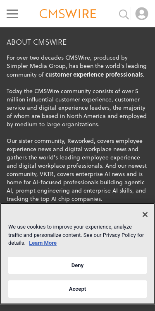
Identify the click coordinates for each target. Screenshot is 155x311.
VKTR (47, 174)
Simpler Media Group (36, 66)
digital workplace (42, 166)
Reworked (80, 141)
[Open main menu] (12, 14)
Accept (77, 289)
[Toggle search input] (124, 13)
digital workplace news (95, 149)
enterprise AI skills (107, 190)
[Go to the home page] (68, 15)
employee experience (111, 157)
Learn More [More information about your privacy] (43, 243)
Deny (78, 265)
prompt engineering (42, 190)
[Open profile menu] (141, 13)
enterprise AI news (100, 174)
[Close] (145, 214)
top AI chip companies (71, 199)
